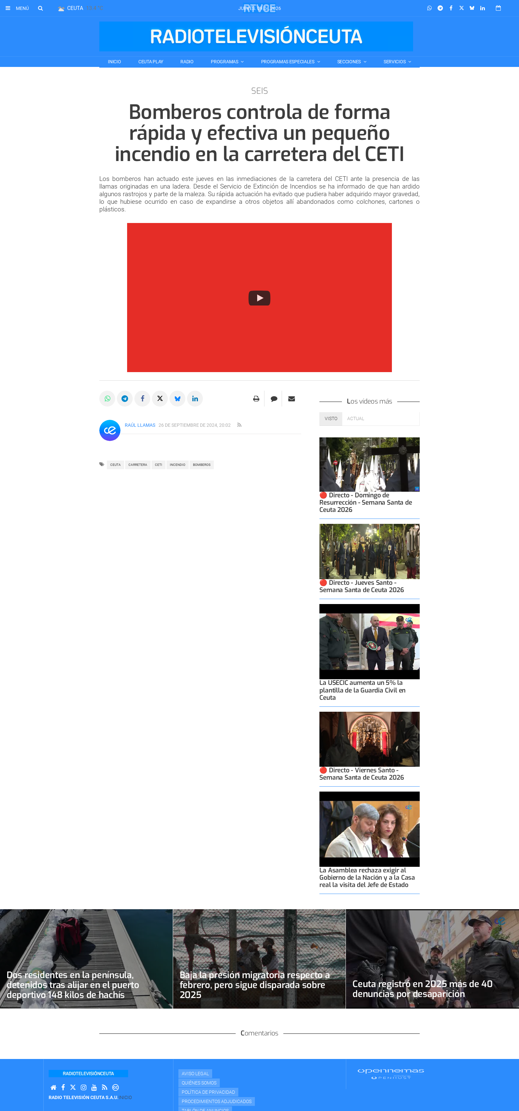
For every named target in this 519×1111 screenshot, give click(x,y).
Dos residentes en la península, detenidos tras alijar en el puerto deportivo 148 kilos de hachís (75, 985)
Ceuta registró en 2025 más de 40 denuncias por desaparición (424, 989)
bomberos (202, 465)
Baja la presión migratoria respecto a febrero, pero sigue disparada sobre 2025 (256, 985)
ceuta (115, 465)
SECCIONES (349, 61)
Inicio (114, 61)
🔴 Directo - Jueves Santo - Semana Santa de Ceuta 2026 (361, 586)
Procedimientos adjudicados (217, 1101)
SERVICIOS (395, 61)
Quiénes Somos (199, 1082)
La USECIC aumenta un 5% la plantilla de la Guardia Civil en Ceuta (362, 690)
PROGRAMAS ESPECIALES (288, 61)
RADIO (187, 61)
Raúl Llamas (140, 425)
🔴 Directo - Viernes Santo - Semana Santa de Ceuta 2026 (361, 774)
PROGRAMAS (225, 61)
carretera (137, 465)
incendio (177, 465)
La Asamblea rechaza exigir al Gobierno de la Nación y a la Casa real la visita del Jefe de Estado (367, 877)
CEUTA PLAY (150, 61)
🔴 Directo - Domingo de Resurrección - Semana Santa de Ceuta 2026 (365, 502)
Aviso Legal (195, 1073)
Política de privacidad (208, 1092)
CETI (158, 465)
